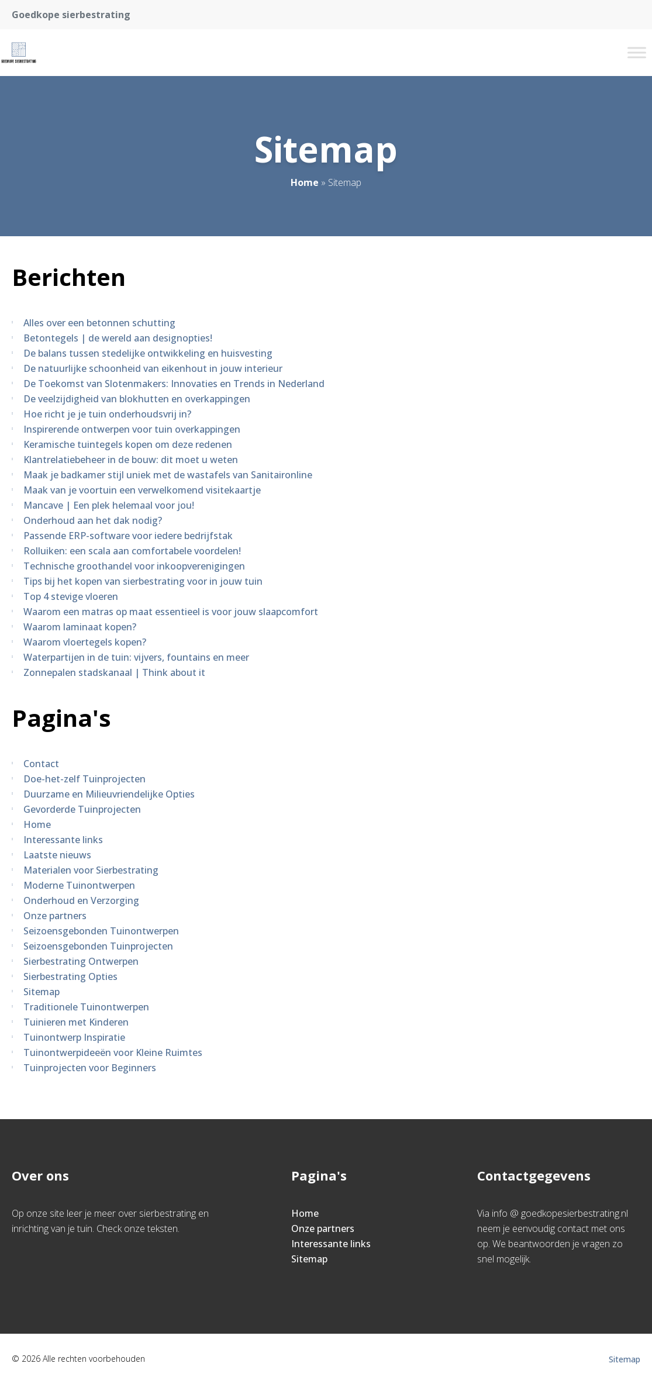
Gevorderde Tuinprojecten (82, 809)
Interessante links (63, 839)
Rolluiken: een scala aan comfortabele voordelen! (132, 550)
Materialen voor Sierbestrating (90, 870)
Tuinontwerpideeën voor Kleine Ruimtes (112, 1052)
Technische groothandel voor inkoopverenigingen (134, 566)
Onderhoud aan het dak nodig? (92, 520)
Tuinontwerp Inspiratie (74, 1037)
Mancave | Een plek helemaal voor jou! (108, 505)
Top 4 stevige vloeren (70, 596)
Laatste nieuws (57, 854)
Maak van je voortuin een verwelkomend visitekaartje (142, 490)
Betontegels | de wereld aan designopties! (117, 338)
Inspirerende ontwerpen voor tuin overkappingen (131, 429)
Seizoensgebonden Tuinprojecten (98, 946)
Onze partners (55, 915)
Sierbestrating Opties (70, 976)
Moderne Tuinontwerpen (79, 885)
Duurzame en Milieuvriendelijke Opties (109, 794)
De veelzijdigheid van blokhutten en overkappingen (136, 398)
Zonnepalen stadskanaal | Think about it (114, 672)
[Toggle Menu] (636, 52)
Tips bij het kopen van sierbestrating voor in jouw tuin (143, 581)
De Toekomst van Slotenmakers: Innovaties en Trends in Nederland (174, 383)
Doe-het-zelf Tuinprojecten (84, 778)
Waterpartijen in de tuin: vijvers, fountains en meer (136, 657)
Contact (41, 763)
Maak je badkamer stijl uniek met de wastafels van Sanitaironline (167, 474)
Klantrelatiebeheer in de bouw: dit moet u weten (130, 459)
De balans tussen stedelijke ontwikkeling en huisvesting (147, 353)
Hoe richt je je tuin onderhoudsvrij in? (107, 414)
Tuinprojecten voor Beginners (89, 1067)
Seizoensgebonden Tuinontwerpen (101, 930)
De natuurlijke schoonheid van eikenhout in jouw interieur (152, 368)
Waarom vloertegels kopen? (84, 642)
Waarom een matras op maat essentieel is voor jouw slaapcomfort (170, 611)
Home (305, 182)
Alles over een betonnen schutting (99, 322)
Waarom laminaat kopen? (79, 626)
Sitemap (41, 991)
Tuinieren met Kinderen (76, 1022)
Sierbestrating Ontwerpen (81, 961)
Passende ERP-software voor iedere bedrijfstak (128, 535)
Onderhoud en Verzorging (81, 900)
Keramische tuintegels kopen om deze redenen (127, 444)
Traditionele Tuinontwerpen (86, 1006)
